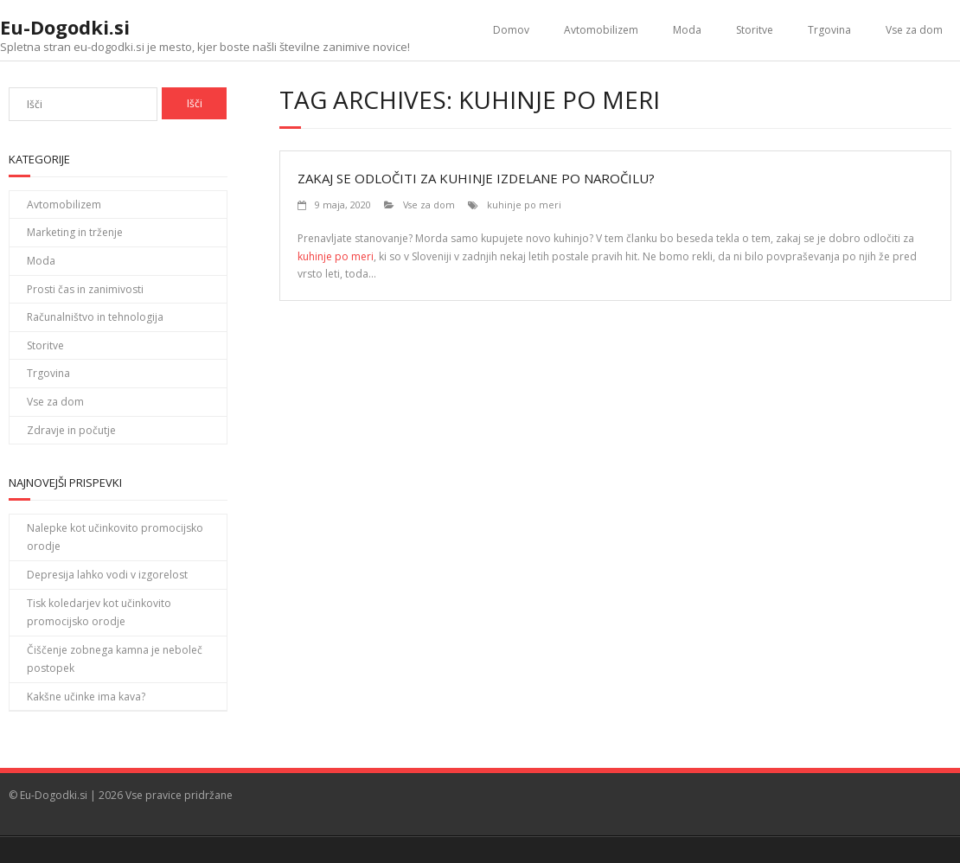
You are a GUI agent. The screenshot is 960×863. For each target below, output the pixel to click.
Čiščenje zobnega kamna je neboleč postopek (114, 659)
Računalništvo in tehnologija (95, 317)
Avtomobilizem (601, 29)
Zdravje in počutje (71, 430)
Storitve (754, 29)
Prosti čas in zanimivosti (85, 289)
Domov (511, 29)
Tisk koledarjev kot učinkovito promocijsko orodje (99, 613)
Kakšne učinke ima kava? (86, 696)
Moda (687, 29)
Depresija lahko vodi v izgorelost (107, 574)
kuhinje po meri (524, 204)
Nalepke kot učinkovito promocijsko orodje (115, 537)
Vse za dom (914, 29)
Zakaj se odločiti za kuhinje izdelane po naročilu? (476, 178)
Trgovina (829, 29)
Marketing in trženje (75, 232)
